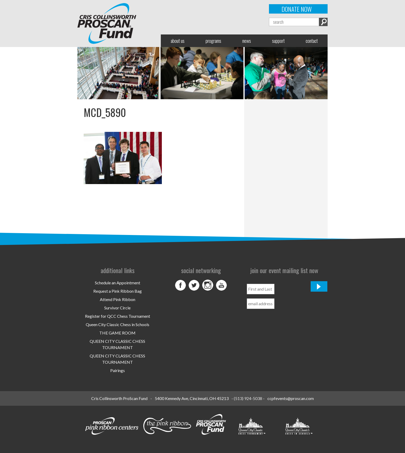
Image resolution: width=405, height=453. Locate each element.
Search (323, 22)
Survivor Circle (117, 307)
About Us (178, 40)
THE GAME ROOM (117, 332)
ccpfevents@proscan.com (290, 398)
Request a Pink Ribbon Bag (117, 291)
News (246, 40)
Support (278, 40)
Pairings (117, 370)
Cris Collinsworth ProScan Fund (119, 398)
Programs (213, 40)
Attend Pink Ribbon (117, 299)
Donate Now (296, 9)
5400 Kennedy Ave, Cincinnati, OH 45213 (192, 398)
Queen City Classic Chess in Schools (117, 324)
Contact (312, 40)
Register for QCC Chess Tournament (117, 316)
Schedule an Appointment (117, 282)
